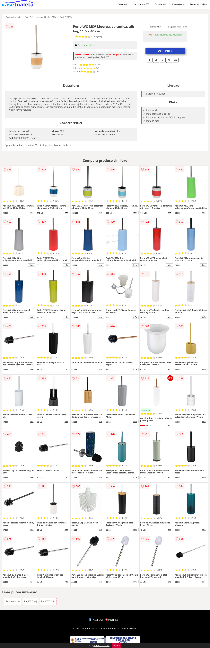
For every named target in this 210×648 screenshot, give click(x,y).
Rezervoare (178, 4)
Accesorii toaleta (198, 4)
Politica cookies (130, 628)
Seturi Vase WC (141, 4)
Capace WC (160, 4)
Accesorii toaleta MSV (46, 17)
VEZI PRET (165, 51)
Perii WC (28, 17)
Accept (116, 645)
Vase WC (122, 4)
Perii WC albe (13, 601)
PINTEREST (112, 619)
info (31, 212)
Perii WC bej (30, 601)
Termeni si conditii (80, 628)
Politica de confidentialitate (106, 628)
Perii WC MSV (66, 17)
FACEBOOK (96, 619)
